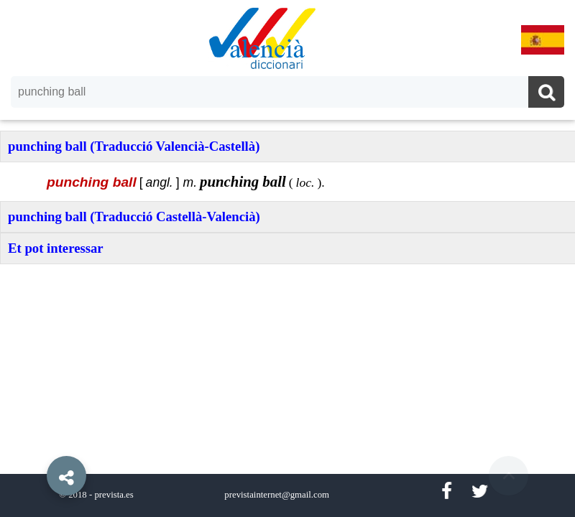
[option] (287, 258)
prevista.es (113, 495)
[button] (36, 443)
